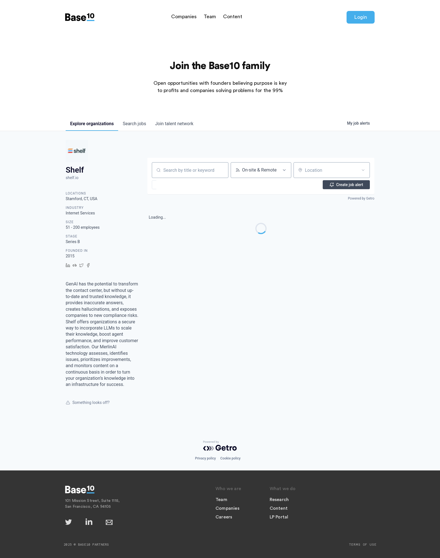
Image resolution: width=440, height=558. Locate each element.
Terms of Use (363, 544)
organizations (92, 123)
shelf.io (72, 177)
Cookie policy (230, 458)
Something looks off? (87, 402)
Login (360, 17)
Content (232, 16)
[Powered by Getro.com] (220, 446)
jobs (134, 123)
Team (210, 16)
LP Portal (279, 517)
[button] (170, 184)
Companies (184, 16)
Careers (224, 517)
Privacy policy (205, 458)
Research (279, 499)
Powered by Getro (361, 198)
